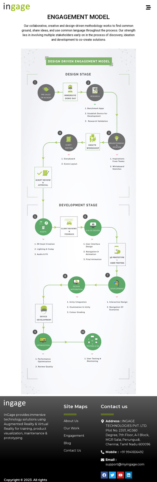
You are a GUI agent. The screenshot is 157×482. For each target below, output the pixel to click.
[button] (92, 7)
